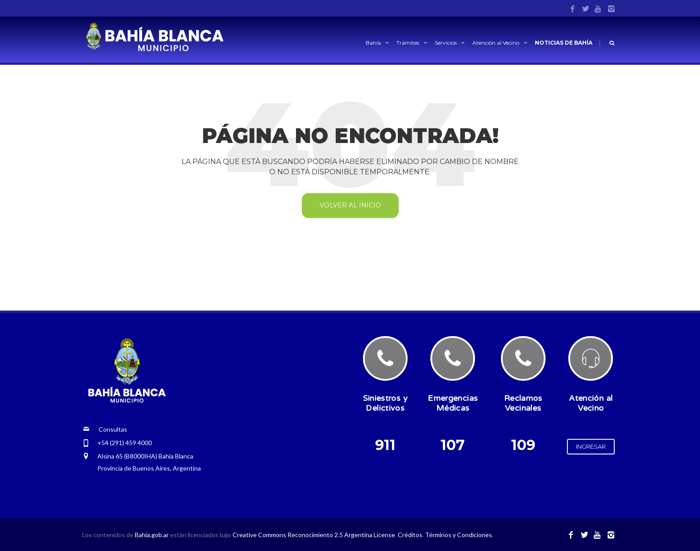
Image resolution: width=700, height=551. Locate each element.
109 (523, 445)
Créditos (410, 534)
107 (453, 445)
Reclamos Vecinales (523, 403)
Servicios (450, 42)
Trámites (412, 42)
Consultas (105, 429)
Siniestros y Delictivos (385, 403)
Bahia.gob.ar (152, 534)
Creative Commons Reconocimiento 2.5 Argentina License (314, 534)
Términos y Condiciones (458, 534)
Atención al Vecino (500, 42)
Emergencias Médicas (453, 403)
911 (385, 445)
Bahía (378, 42)
